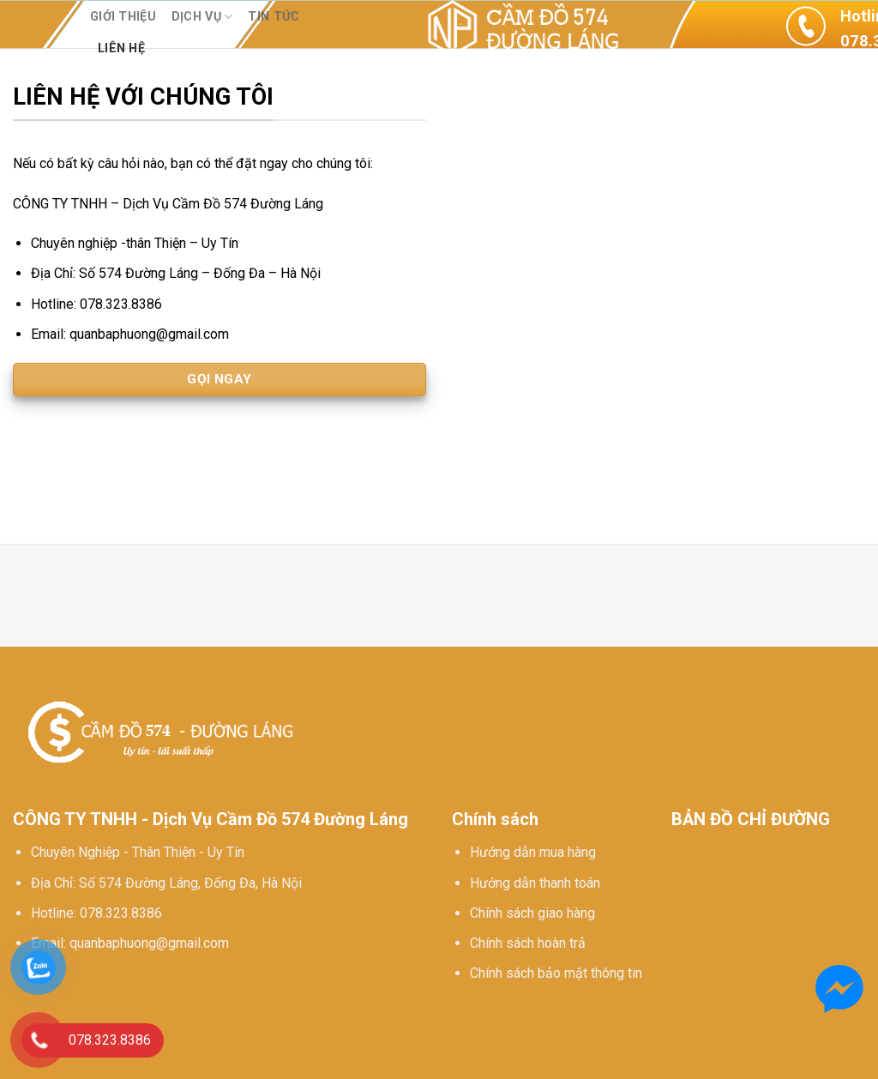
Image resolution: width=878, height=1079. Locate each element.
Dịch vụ (202, 17)
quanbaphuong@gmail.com (149, 943)
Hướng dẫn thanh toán (535, 883)
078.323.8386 (121, 913)
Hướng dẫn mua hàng (533, 852)
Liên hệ (121, 48)
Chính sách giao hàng (532, 913)
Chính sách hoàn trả (528, 943)
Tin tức (273, 16)
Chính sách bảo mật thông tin (556, 973)
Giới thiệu (123, 16)
